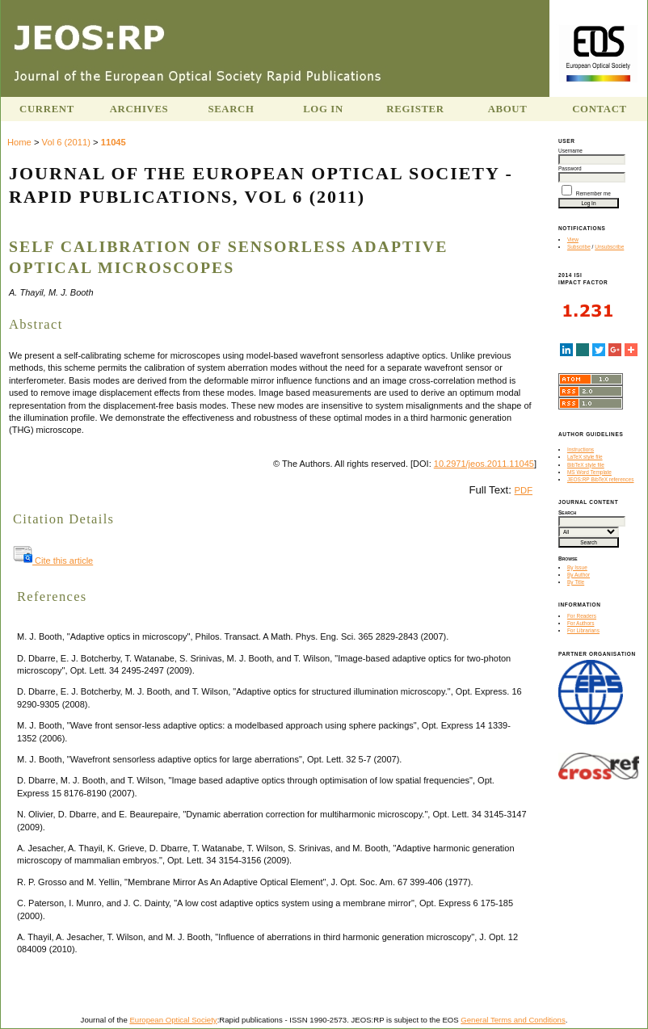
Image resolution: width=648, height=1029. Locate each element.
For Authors (581, 623)
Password (570, 168)
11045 (113, 142)
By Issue (577, 567)
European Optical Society (173, 1019)
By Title (575, 582)
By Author (578, 575)
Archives (139, 109)
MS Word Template (589, 472)
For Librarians (583, 630)
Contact (599, 109)
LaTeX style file (585, 457)
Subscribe (579, 247)
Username (570, 150)
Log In (323, 109)
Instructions (580, 449)
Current (46, 109)
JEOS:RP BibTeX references (600, 479)
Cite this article (53, 560)
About (508, 109)
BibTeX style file (585, 465)
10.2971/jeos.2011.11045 (484, 463)
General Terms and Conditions (513, 1019)
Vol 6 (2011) (66, 142)
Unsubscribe (609, 247)
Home (19, 142)
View (573, 239)
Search (231, 109)
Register (415, 109)
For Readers (581, 616)
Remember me (593, 193)
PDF (523, 490)
